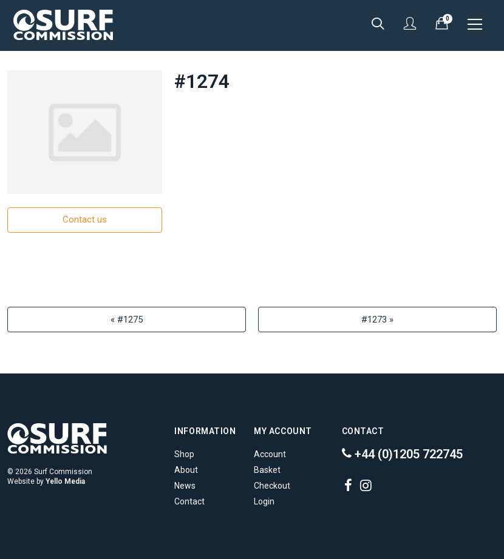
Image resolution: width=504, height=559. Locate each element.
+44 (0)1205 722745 (402, 454)
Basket (267, 470)
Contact (189, 501)
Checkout (272, 485)
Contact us (85, 219)
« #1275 (127, 319)
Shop (184, 454)
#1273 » (377, 319)
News (185, 485)
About (186, 470)
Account (270, 454)
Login (264, 501)
